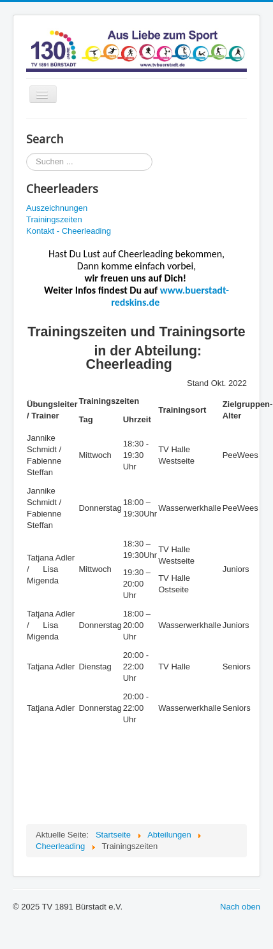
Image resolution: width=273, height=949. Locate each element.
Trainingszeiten (54, 219)
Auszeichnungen (56, 208)
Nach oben (240, 906)
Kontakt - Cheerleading (68, 231)
